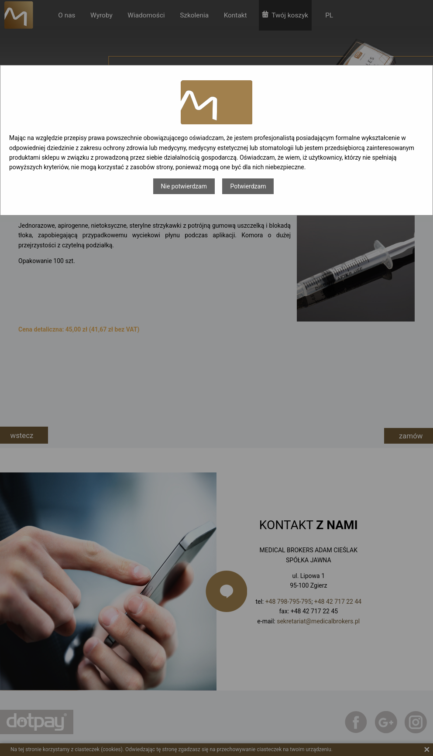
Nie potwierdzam (184, 186)
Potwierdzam (248, 186)
